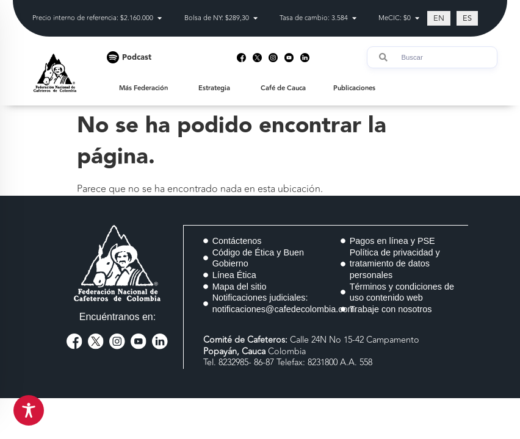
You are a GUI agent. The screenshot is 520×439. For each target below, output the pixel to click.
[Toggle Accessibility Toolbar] (28, 410)
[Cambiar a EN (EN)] (438, 18)
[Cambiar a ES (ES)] (467, 18)
